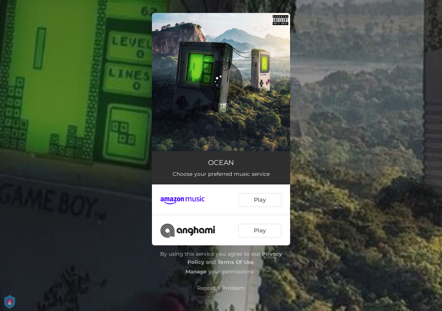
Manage (196, 271)
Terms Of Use (236, 262)
